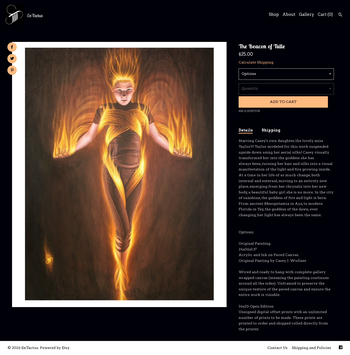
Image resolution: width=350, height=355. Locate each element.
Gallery (306, 14)
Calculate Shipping (256, 62)
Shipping (271, 130)
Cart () (325, 14)
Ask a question (249, 111)
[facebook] (340, 348)
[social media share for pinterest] (12, 70)
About (289, 14)
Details (246, 130)
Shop (274, 14)
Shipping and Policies (311, 348)
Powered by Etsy (55, 348)
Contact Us (277, 348)
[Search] (340, 15)
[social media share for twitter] (12, 59)
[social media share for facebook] (12, 47)
